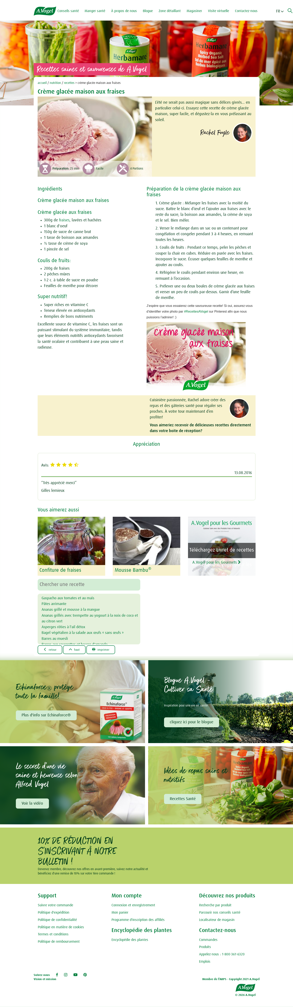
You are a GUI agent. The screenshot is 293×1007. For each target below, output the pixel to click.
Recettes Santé (183, 799)
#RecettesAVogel (196, 311)
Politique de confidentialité (57, 920)
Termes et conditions (53, 935)
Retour (50, 649)
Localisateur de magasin (217, 920)
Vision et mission (45, 979)
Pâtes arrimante (55, 604)
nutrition (55, 82)
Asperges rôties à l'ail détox (65, 627)
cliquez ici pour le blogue (192, 722)
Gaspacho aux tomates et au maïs (70, 598)
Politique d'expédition (53, 913)
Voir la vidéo (32, 803)
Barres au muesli (55, 638)
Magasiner (195, 11)
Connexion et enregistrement (133, 905)
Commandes (208, 940)
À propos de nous (124, 11)
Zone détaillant (170, 11)
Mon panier (120, 913)
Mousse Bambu (133, 570)
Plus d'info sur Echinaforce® (46, 715)
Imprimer (102, 649)
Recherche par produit (215, 905)
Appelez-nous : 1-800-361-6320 (222, 954)
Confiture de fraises (60, 570)
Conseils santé (68, 11)
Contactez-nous (247, 11)
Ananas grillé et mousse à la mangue (73, 609)
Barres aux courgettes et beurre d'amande (76, 644)
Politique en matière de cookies (61, 927)
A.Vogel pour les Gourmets (219, 562)
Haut (75, 649)
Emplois (204, 962)
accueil (42, 82)
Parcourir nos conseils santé (219, 913)
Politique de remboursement (59, 942)
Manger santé (95, 11)
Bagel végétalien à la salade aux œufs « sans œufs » (85, 632)
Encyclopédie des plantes (130, 940)
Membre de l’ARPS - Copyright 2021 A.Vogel (231, 979)
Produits (205, 947)
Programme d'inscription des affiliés (138, 920)
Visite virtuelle (219, 11)
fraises (64, 220)
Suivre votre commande (55, 905)
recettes (69, 82)
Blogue (148, 11)
